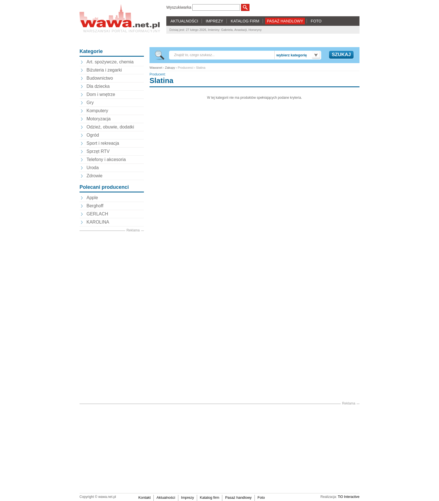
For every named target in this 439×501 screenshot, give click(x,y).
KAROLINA (98, 222)
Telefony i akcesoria (106, 159)
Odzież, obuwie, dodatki (110, 127)
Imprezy (187, 497)
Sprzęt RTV (98, 151)
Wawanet (156, 67)
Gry (90, 102)
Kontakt (144, 497)
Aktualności (166, 497)
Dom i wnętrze (101, 94)
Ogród (93, 135)
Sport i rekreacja (103, 143)
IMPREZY (214, 21)
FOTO (316, 21)
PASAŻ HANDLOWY (285, 21)
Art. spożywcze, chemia (110, 61)
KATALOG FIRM (245, 21)
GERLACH (97, 214)
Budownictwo (100, 78)
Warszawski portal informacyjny (121, 31)
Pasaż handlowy (238, 497)
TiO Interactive (348, 497)
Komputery (97, 110)
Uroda (93, 167)
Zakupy (170, 67)
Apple (92, 197)
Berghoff (95, 205)
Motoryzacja (99, 118)
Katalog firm (209, 497)
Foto (261, 497)
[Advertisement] (112, 317)
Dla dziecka (98, 86)
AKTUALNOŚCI (184, 21)
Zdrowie (94, 175)
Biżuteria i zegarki (104, 70)
